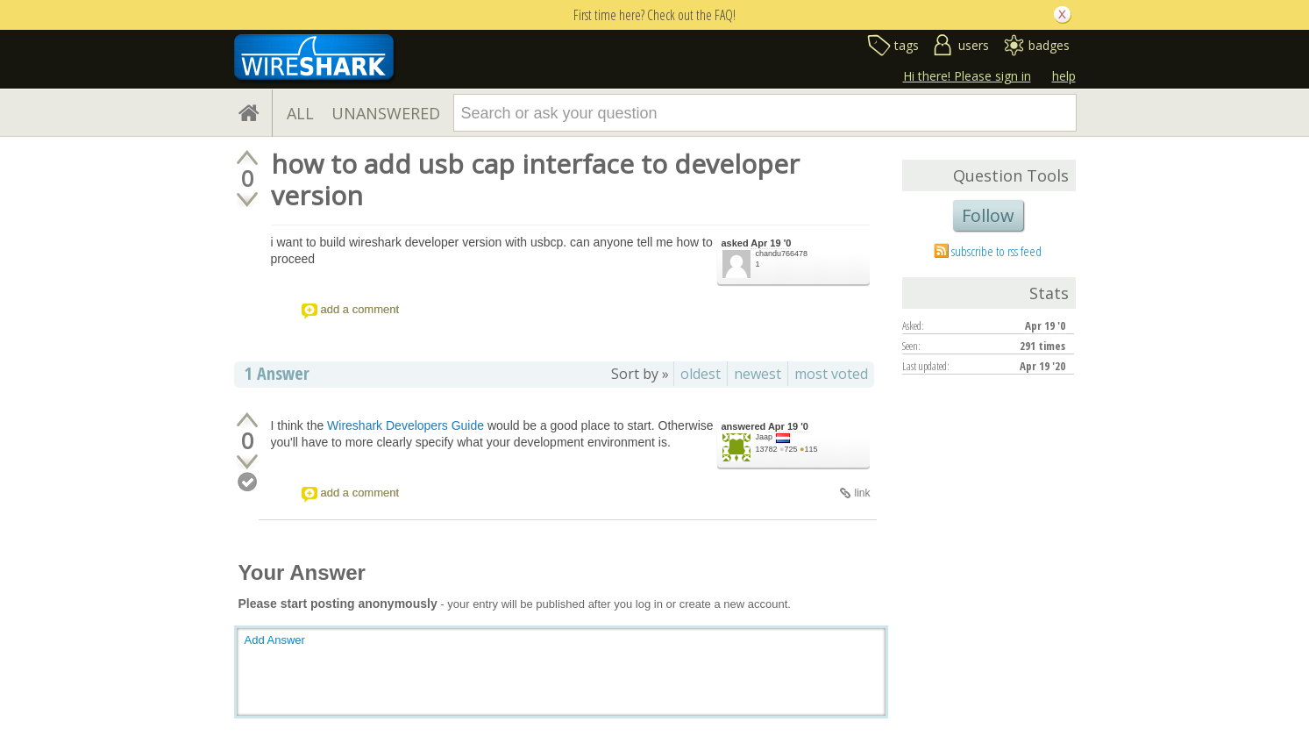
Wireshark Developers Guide (405, 425)
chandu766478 (782, 253)
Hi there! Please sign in (967, 76)
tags (906, 45)
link (862, 493)
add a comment (360, 309)
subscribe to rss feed (996, 251)
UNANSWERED (385, 113)
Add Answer (275, 640)
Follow (988, 215)
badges (1049, 45)
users (973, 45)
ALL (300, 113)
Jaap (764, 436)
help (1064, 76)
